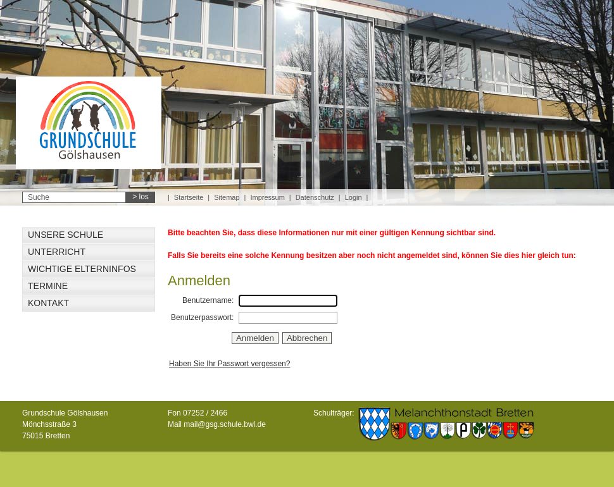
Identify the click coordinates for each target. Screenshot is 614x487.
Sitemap (226, 197)
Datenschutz (315, 197)
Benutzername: (208, 300)
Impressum (267, 197)
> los (140, 196)
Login (353, 197)
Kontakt (48, 303)
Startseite (188, 197)
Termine (48, 286)
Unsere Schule (65, 235)
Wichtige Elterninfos (82, 269)
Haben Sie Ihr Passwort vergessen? (229, 363)
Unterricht (56, 252)
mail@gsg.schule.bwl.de (225, 424)
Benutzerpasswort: (202, 317)
